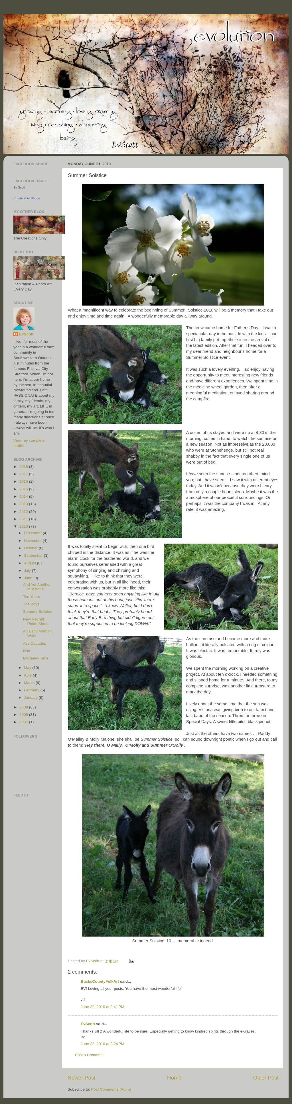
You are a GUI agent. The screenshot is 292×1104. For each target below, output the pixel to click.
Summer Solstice (37, 611)
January (31, 697)
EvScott (88, 1024)
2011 (24, 519)
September (34, 555)
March (30, 683)
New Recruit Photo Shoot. (36, 621)
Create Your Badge (26, 198)
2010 (24, 526)
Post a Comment (89, 1055)
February (32, 690)
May (28, 667)
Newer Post (82, 1078)
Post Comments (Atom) (111, 1089)
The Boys (31, 604)
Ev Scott (19, 187)
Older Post (266, 1078)
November (33, 540)
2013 (24, 504)
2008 (24, 714)
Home (174, 1078)
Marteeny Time (35, 658)
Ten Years (31, 597)
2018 (24, 466)
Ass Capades (34, 643)
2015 (24, 489)
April (28, 675)
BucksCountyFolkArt (100, 981)
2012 (24, 511)
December (33, 533)
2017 (24, 474)
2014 (24, 496)
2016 (24, 481)
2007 (24, 722)
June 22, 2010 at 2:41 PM (102, 1007)
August (30, 563)
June (28, 578)
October (31, 548)
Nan (26, 651)
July (28, 570)
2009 (24, 707)
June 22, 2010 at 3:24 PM (102, 1044)
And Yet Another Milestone (37, 586)
